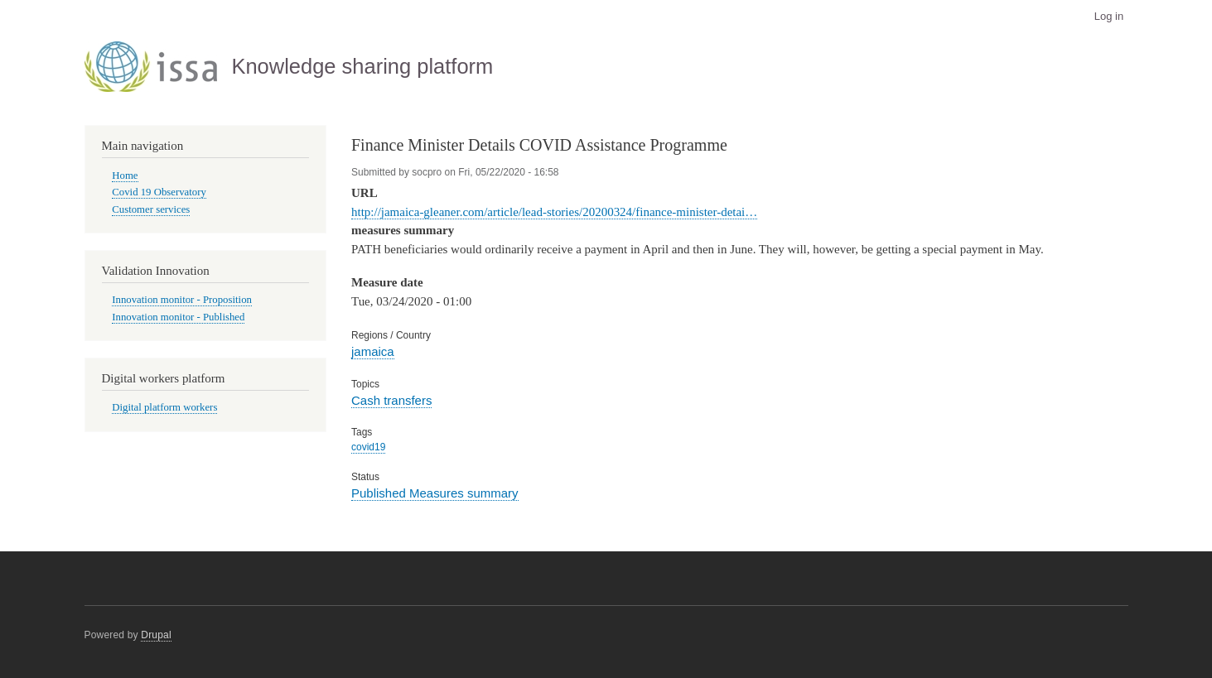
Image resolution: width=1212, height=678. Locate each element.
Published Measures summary (435, 493)
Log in (1108, 16)
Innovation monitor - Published (178, 317)
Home (125, 175)
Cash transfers (391, 400)
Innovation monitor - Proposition (182, 299)
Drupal (156, 635)
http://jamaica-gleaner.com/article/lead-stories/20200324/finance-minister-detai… (554, 212)
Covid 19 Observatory (159, 192)
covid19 (368, 447)
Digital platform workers (164, 407)
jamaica (372, 351)
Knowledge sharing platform (362, 66)
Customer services (151, 209)
